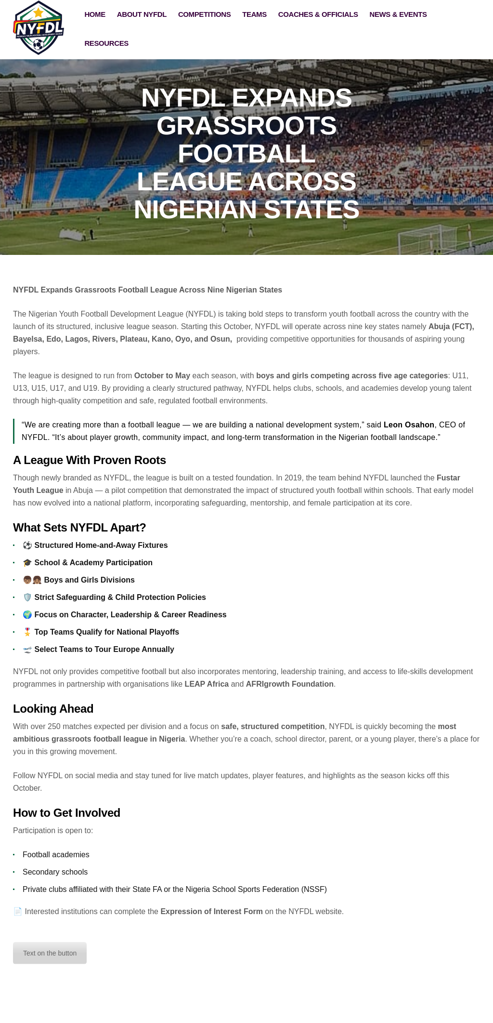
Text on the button (50, 953)
